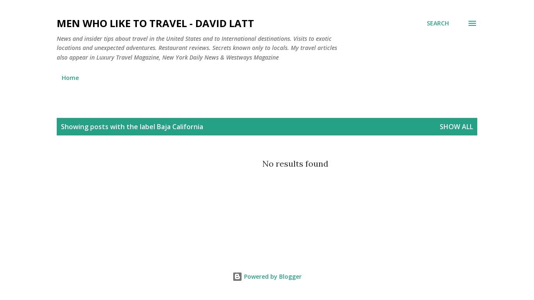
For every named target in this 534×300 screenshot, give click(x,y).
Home (70, 78)
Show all (456, 126)
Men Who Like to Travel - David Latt (155, 23)
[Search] (438, 23)
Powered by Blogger (267, 276)
